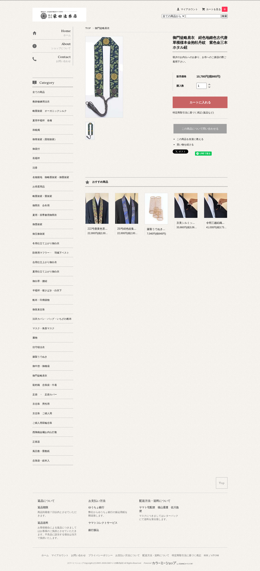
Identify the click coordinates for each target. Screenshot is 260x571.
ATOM (215, 555)
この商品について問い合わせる (200, 128)
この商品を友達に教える (190, 139)
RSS (206, 555)
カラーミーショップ (75, 563)
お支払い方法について (127, 555)
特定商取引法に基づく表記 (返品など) (193, 112)
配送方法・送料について (155, 555)
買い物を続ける (185, 144)
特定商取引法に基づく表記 (186, 555)
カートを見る (217, 9)
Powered (168, 563)
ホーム (45, 555)
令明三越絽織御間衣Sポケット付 (225, 223)
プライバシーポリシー (100, 555)
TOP (88, 28)
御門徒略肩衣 (102, 28)
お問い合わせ (78, 555)
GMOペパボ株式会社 (115, 563)
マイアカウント (189, 9)
